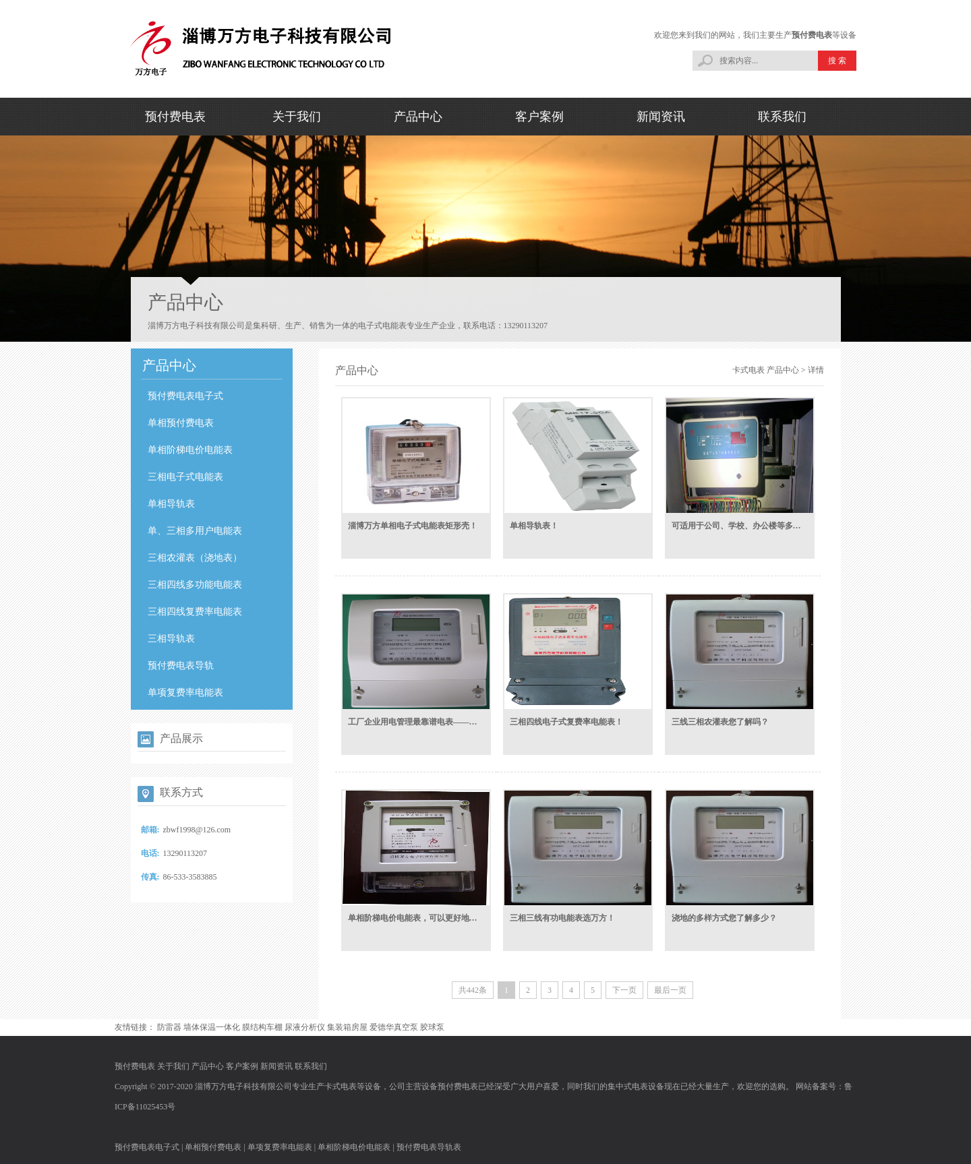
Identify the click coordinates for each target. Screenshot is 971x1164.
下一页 (624, 990)
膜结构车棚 (262, 1027)
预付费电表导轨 (181, 666)
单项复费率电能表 (185, 692)
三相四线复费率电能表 (195, 612)
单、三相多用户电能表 (195, 531)
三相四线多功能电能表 (195, 585)
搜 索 (837, 60)
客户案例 (539, 116)
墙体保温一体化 (211, 1027)
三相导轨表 (171, 639)
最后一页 (670, 990)
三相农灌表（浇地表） (195, 558)
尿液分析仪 (305, 1027)
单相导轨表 (171, 504)
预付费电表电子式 (185, 396)
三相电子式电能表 (185, 477)
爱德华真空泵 (394, 1027)
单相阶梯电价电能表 (190, 450)
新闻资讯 (661, 116)
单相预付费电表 (181, 423)
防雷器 (169, 1027)
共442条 (473, 990)
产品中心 (418, 116)
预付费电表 (812, 35)
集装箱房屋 (347, 1027)
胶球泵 (432, 1027)
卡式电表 (748, 370)
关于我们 (296, 116)
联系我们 (782, 116)
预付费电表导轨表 (428, 1147)
